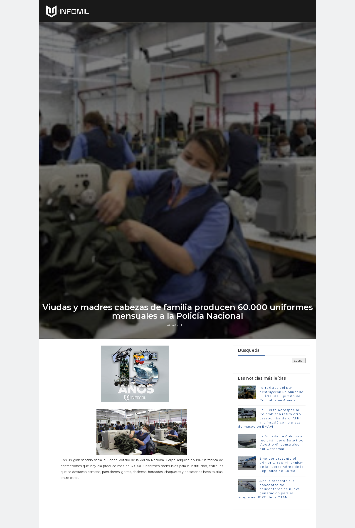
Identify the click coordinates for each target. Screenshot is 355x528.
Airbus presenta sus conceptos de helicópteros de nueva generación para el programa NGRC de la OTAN (269, 489)
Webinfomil (174, 325)
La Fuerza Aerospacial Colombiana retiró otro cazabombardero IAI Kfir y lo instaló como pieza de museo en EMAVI (270, 418)
